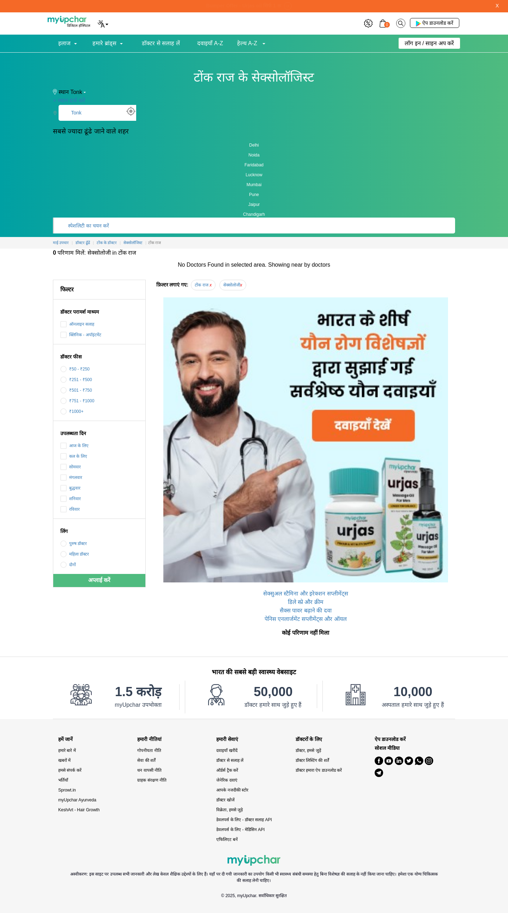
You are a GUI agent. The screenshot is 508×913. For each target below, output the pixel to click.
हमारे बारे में (67, 750)
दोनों (68, 565)
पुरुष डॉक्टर (73, 543)
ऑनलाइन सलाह (77, 324)
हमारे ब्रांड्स (104, 43)
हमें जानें (65, 739)
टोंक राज (203, 285)
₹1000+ (72, 411)
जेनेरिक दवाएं (226, 780)
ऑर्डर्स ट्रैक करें (227, 770)
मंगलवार (71, 477)
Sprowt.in (67, 790)
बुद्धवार (70, 488)
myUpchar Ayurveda (77, 800)
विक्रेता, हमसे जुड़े (229, 809)
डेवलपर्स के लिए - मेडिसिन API (240, 829)
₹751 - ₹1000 (77, 401)
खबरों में (64, 760)
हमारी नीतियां (149, 739)
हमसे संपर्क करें (69, 770)
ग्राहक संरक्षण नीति (152, 780)
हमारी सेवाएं (227, 739)
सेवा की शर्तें (146, 760)
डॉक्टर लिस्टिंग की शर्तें (312, 760)
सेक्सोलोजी (232, 285)
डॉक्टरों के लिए (309, 739)
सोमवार (70, 467)
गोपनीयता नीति (149, 750)
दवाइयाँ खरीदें (226, 750)
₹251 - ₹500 (76, 380)
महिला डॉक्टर (74, 554)
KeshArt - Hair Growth (78, 809)
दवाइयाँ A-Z (210, 43)
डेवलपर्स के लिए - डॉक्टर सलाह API (244, 819)
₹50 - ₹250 (75, 369)
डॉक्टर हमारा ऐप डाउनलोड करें (319, 770)
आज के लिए (74, 446)
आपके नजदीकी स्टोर (232, 790)
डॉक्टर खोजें (225, 800)
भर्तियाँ (63, 780)
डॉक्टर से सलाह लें (161, 43)
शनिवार (70, 499)
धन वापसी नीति (149, 770)
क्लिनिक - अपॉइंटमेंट (80, 335)
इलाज (64, 43)
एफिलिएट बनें (226, 839)
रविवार (70, 509)
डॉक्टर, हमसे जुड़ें (308, 750)
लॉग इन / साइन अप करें (429, 43)
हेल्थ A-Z (248, 43)
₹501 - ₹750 (76, 390)
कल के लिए (73, 456)
